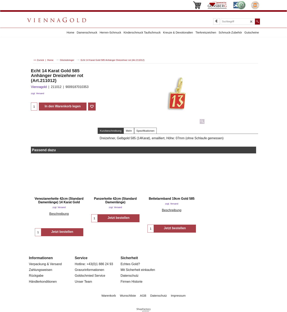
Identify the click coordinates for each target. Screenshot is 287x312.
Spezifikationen (145, 130)
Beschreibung (59, 213)
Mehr (129, 130)
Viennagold (39, 87)
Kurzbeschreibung (110, 130)
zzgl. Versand (37, 93)
